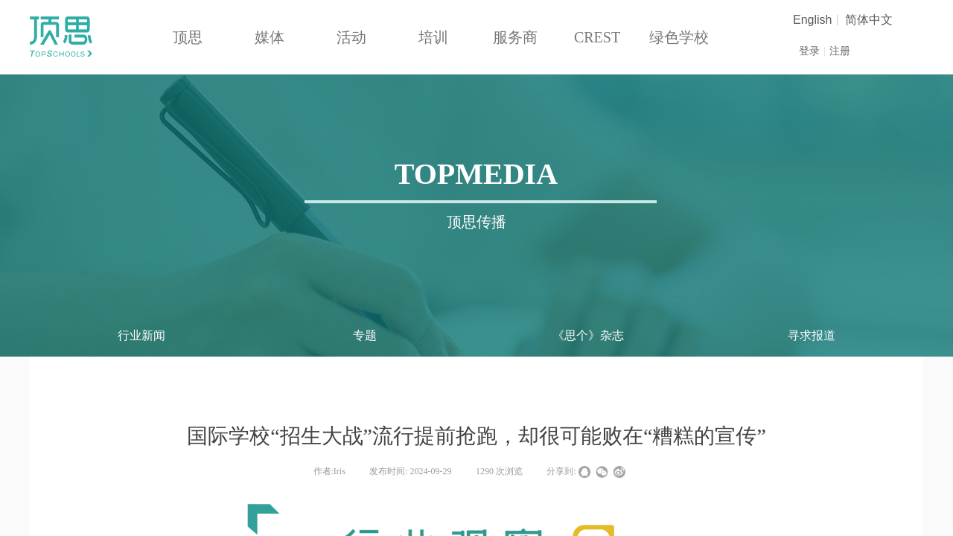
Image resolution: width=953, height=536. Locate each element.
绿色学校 (679, 37)
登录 (809, 51)
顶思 (188, 37)
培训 (433, 37)
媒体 (269, 37)
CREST (597, 37)
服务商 (515, 37)
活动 (351, 37)
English (812, 20)
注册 (839, 51)
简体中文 (869, 20)
